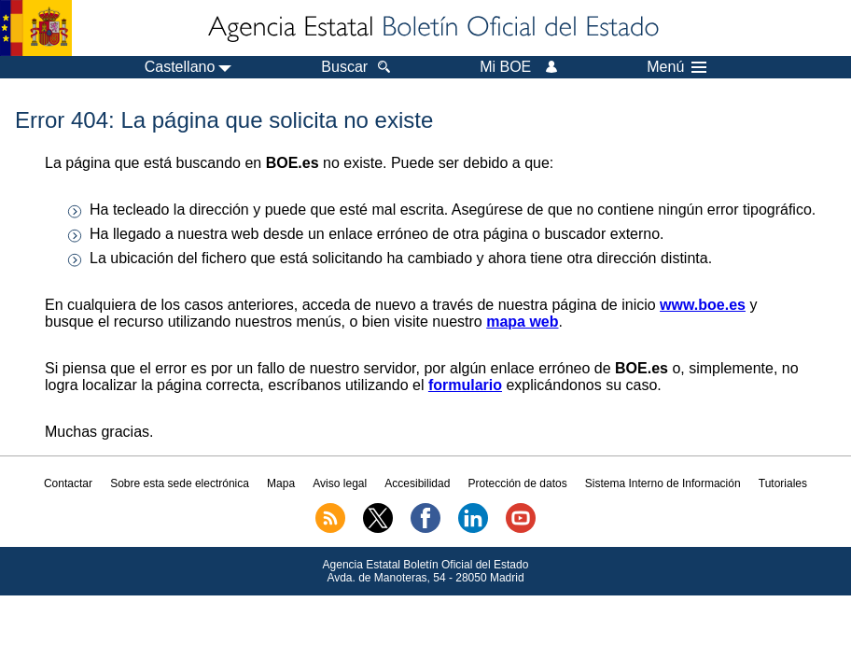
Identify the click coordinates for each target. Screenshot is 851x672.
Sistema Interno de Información (663, 483)
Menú (676, 67)
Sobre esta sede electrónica (179, 483)
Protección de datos (517, 483)
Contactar (68, 483)
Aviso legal (340, 483)
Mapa (281, 483)
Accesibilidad (417, 483)
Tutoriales (783, 483)
